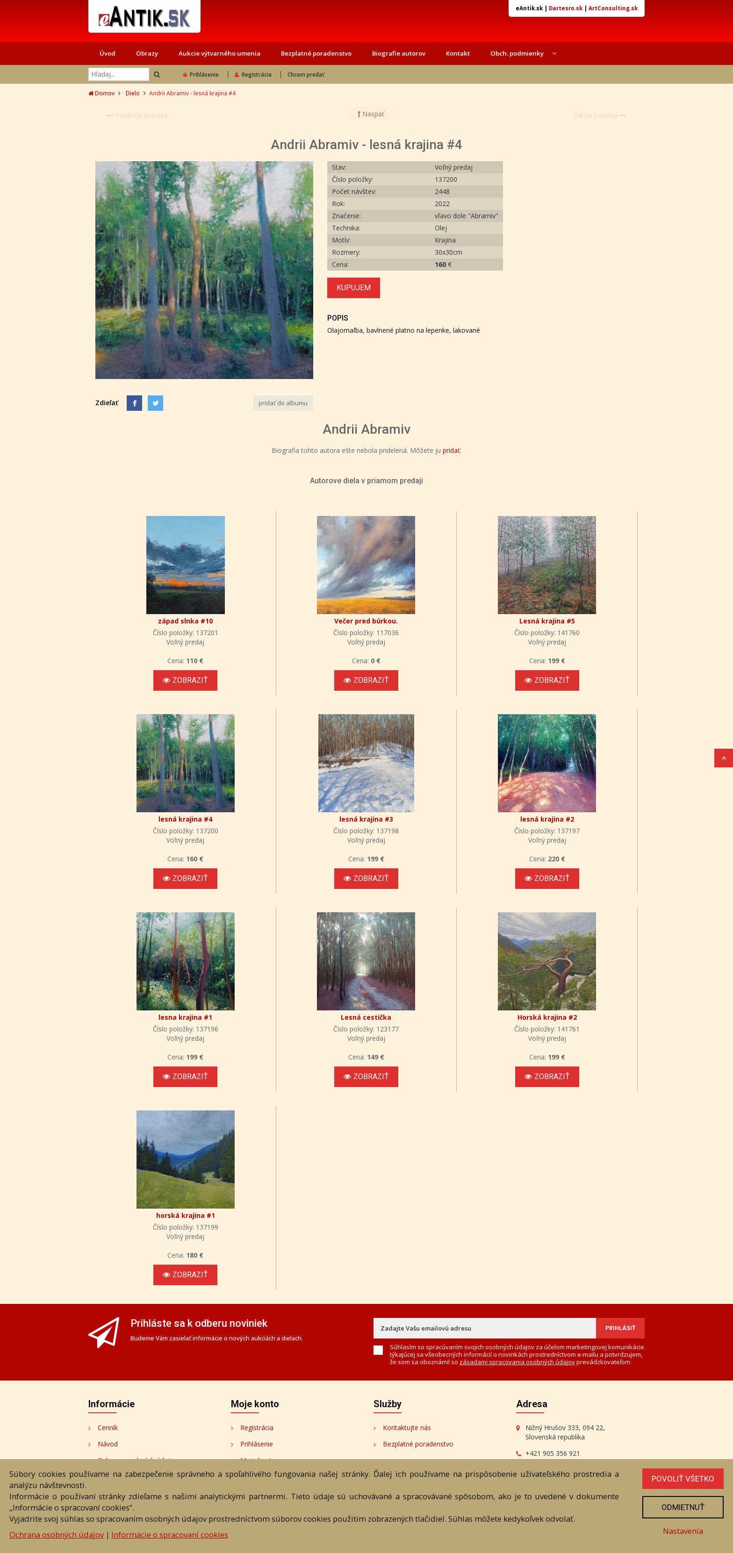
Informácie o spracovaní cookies (169, 1534)
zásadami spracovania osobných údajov (517, 1362)
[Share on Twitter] (155, 403)
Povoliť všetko (683, 1478)
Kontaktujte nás (407, 1427)
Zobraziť (185, 680)
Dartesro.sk (565, 8)
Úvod (107, 53)
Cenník (108, 1427)
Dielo (133, 93)
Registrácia (253, 74)
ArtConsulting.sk (613, 8)
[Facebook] (134, 403)
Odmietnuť (682, 1507)
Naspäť (371, 113)
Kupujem (354, 287)
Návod (108, 1443)
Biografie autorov (398, 53)
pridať (451, 450)
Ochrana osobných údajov (56, 1534)
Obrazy (147, 53)
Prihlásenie (201, 74)
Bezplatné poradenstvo (316, 53)
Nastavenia (683, 1530)
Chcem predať (305, 74)
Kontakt (458, 53)
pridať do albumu (283, 403)
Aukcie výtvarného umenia (219, 53)
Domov (101, 93)
